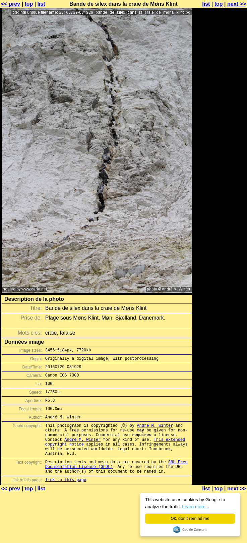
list (41, 4)
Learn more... (195, 506)
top (28, 4)
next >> (236, 4)
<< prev (10, 4)
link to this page (65, 499)
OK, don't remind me (190, 518)
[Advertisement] (220, 86)
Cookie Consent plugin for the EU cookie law (190, 529)
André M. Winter (155, 435)
